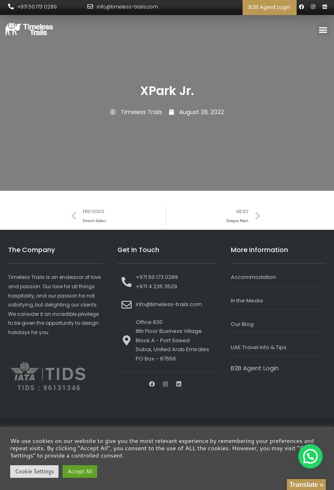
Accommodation (253, 277)
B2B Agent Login (270, 7)
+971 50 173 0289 (37, 6)
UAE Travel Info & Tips (258, 347)
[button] (323, 29)
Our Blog (242, 324)
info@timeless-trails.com (127, 6)
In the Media (247, 300)
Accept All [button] (79, 471)
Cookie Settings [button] (34, 471)
